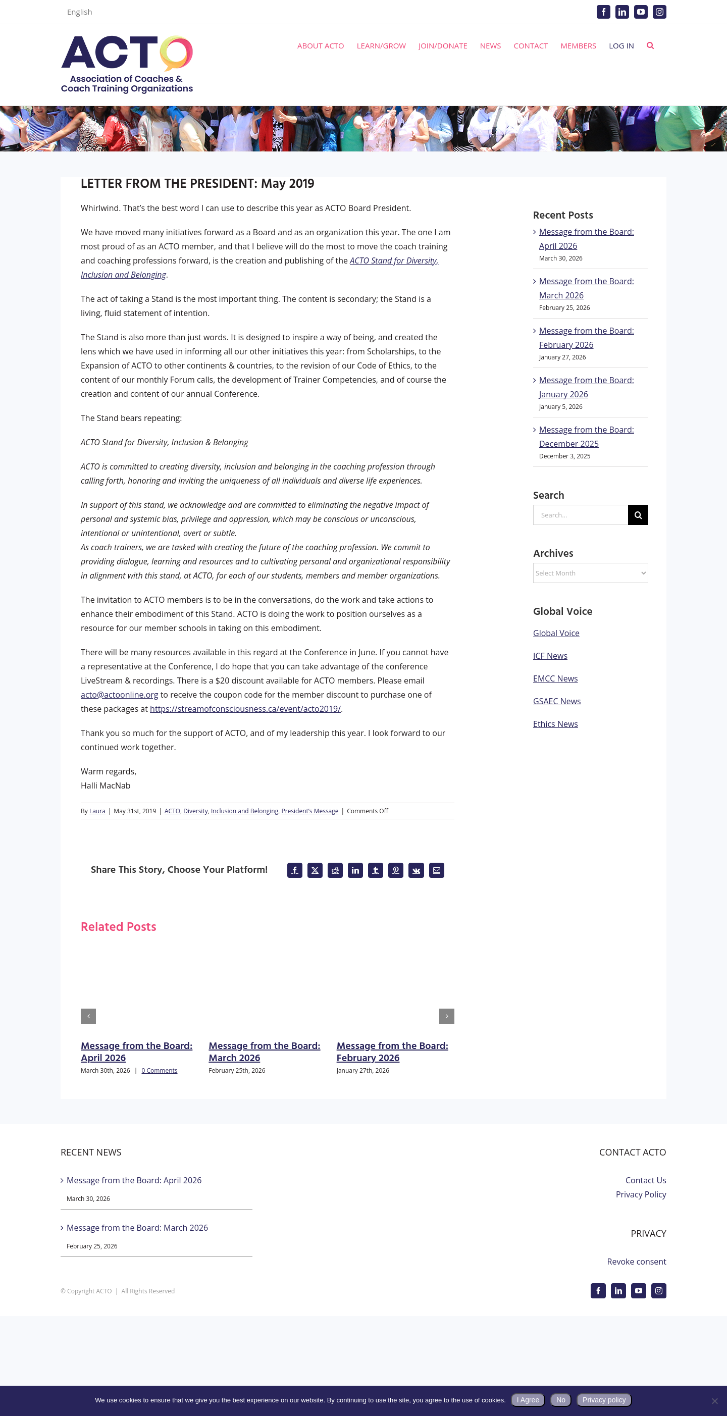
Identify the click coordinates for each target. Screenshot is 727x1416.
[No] (714, 1401)
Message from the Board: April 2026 (136, 1052)
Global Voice (556, 633)
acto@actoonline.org (119, 694)
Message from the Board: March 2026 (264, 1052)
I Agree (528, 1400)
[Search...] (580, 515)
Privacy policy (604, 1400)
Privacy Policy (641, 1194)
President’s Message (309, 811)
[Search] (638, 515)
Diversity (195, 811)
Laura (97, 811)
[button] (650, 45)
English (79, 12)
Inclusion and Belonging (244, 811)
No (560, 1400)
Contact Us (646, 1180)
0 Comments (159, 1070)
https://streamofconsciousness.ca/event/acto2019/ (245, 708)
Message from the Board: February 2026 (392, 1052)
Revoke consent (636, 1261)
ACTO (172, 811)
